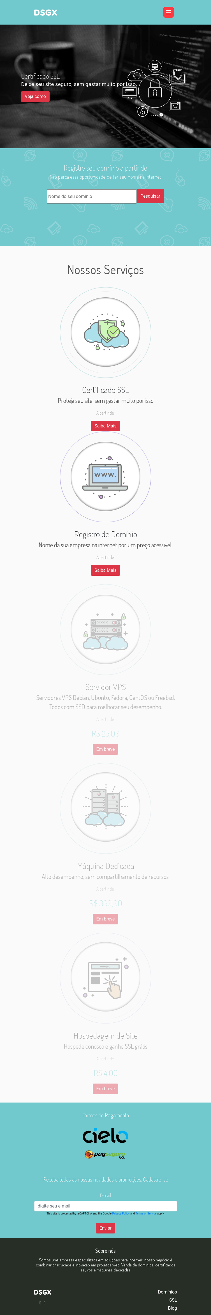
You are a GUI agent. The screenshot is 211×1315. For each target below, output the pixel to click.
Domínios (167, 1292)
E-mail (105, 1195)
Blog (172, 1308)
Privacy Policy (121, 1213)
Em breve (105, 749)
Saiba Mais (105, 426)
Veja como (35, 96)
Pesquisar (150, 196)
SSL (173, 1300)
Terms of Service (146, 1213)
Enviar (105, 1228)
